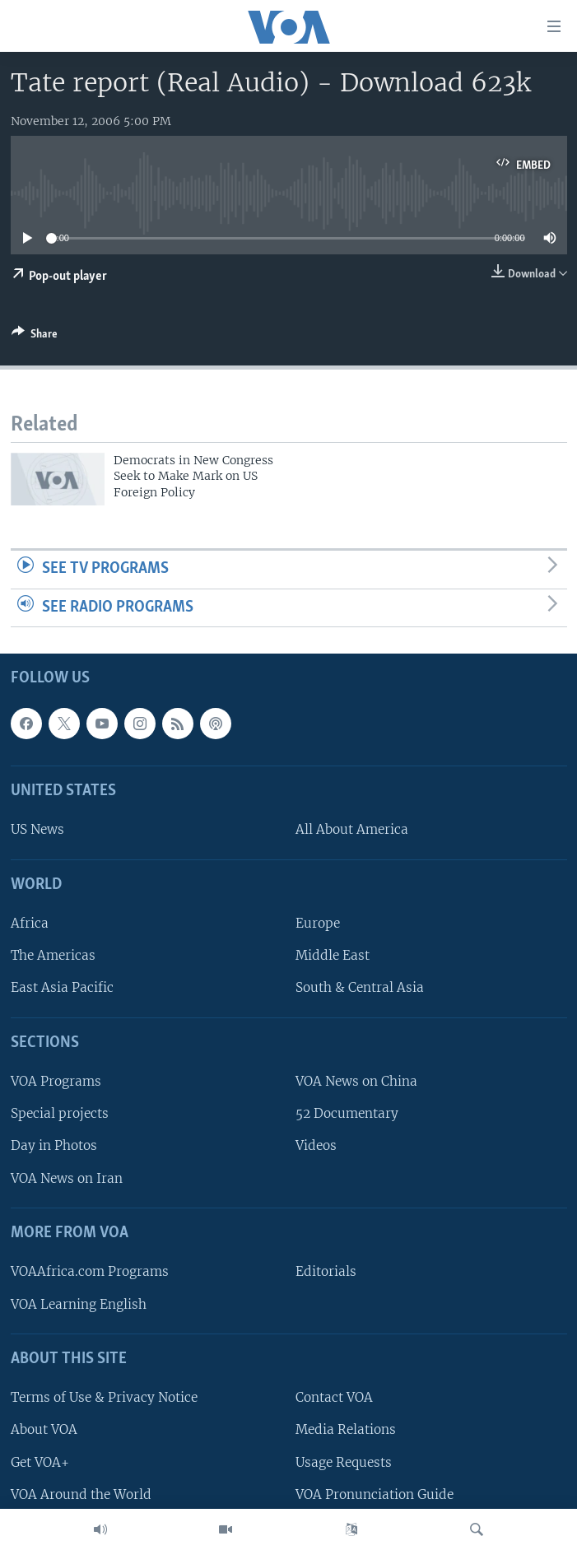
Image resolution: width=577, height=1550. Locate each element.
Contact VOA (334, 1398)
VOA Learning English (79, 1304)
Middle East (332, 956)
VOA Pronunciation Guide (374, 1494)
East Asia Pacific (62, 988)
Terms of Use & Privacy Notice (104, 1398)
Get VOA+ (40, 1462)
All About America (351, 830)
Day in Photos (54, 1146)
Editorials (325, 1272)
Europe (317, 924)
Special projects (60, 1114)
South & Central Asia (359, 988)
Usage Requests (343, 1462)
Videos (316, 1146)
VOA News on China (356, 1082)
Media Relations (345, 1430)
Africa (30, 924)
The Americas (53, 956)
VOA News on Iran (67, 1178)
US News (37, 830)
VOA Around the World (81, 1494)
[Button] (35, 336)
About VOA (44, 1430)
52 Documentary (346, 1114)
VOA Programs (56, 1082)
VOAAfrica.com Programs (90, 1272)
